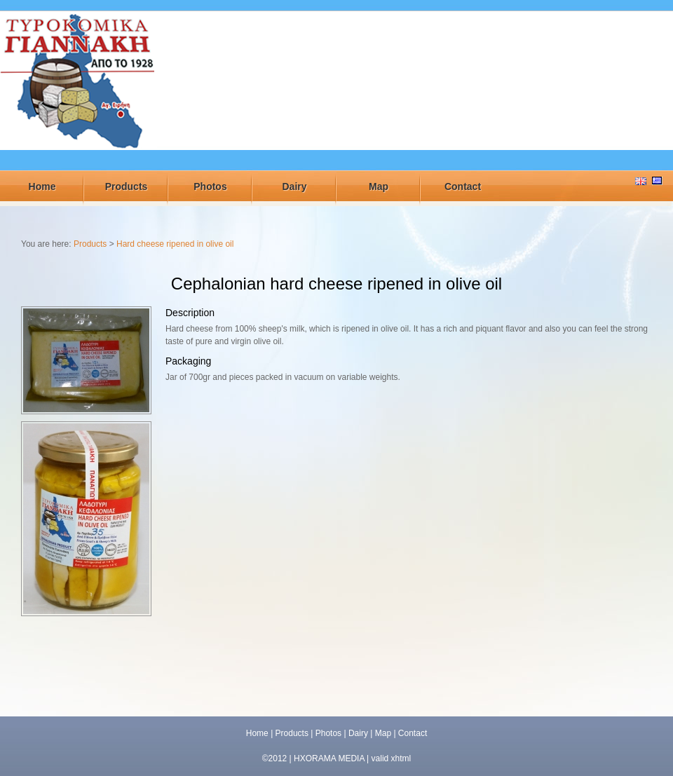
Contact (462, 186)
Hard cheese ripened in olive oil (174, 244)
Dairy (294, 186)
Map (378, 186)
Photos (209, 186)
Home (42, 186)
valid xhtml (392, 758)
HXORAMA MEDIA (329, 758)
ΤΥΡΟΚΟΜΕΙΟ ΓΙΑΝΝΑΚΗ (78, 93)
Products (126, 186)
